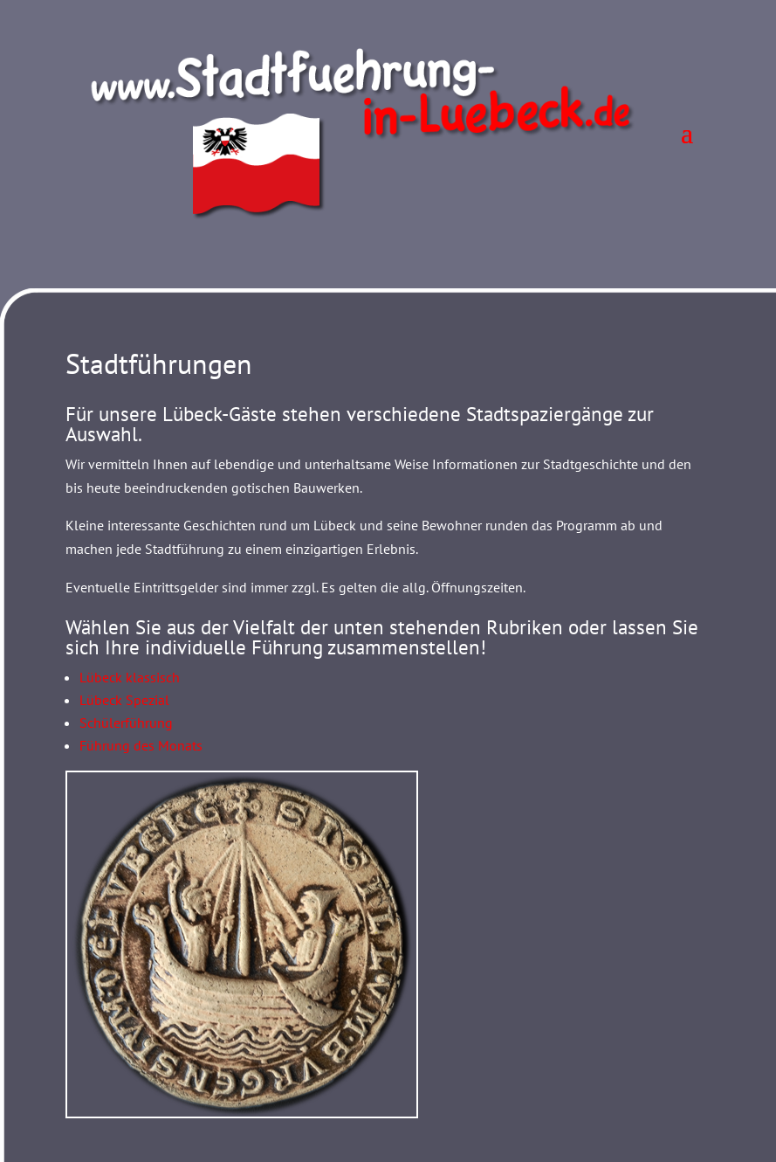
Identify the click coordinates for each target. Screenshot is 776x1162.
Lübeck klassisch (129, 677)
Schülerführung (126, 722)
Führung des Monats (141, 745)
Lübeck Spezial (124, 700)
